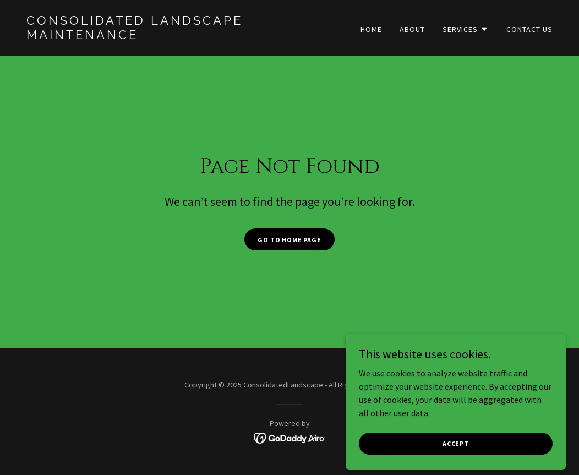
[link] (153, 35)
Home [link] (371, 29)
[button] (466, 29)
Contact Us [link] (529, 29)
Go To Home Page (289, 240)
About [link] (412, 29)
